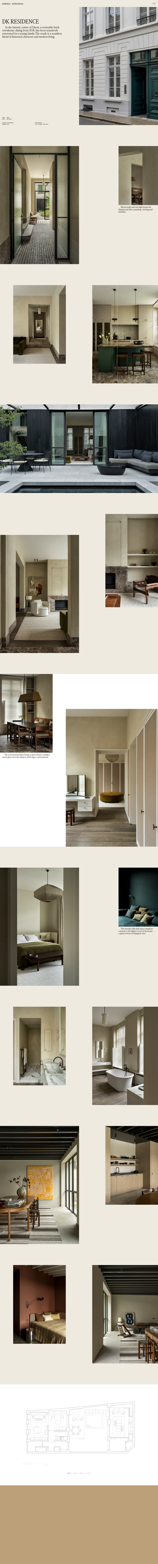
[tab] (69, 1473)
